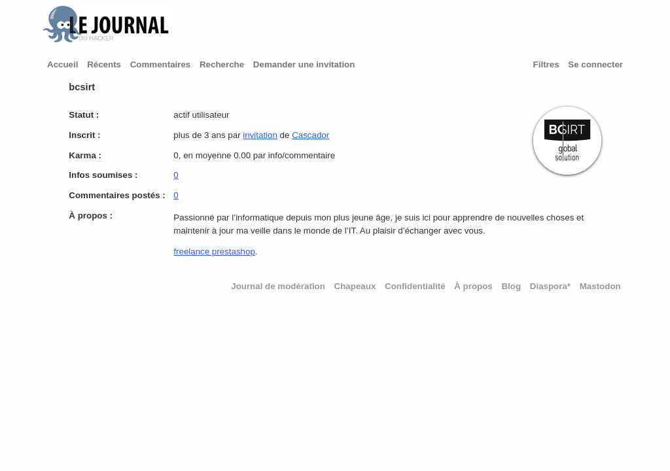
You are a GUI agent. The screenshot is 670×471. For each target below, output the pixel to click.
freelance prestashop (214, 251)
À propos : (91, 215)
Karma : (85, 155)
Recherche (222, 64)
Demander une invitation (304, 64)
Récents (104, 64)
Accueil (62, 64)
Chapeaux (355, 286)
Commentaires (160, 64)
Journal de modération (278, 286)
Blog (511, 286)
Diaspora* (550, 286)
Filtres (546, 64)
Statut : (84, 115)
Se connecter (595, 64)
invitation (260, 135)
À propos (473, 286)
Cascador (310, 135)
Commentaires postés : (117, 195)
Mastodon (600, 286)
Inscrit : (84, 135)
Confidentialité (415, 286)
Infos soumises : (103, 175)
